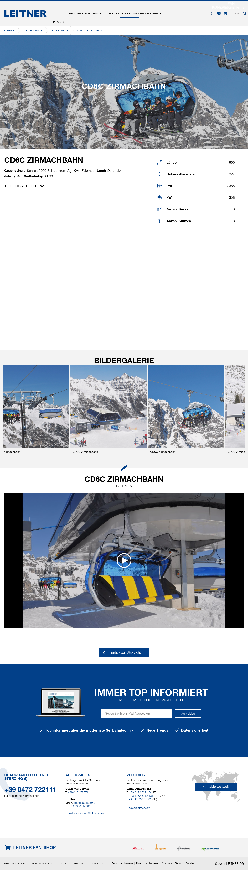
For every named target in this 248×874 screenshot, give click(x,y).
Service (129, 12)
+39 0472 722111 (30, 789)
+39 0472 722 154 (140, 792)
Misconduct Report (172, 863)
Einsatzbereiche (86, 12)
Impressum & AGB (41, 863)
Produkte (62, 12)
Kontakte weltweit (215, 787)
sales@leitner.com (139, 807)
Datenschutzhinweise (147, 863)
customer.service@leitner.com (85, 813)
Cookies (190, 863)
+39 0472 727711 (79, 792)
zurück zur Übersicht (126, 652)
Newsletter (98, 863)
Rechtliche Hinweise (122, 863)
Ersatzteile (111, 12)
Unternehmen (150, 12)
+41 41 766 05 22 (140, 799)
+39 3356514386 (80, 806)
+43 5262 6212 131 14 (143, 795)
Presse (169, 12)
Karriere (185, 12)
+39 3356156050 (84, 802)
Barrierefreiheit (14, 863)
